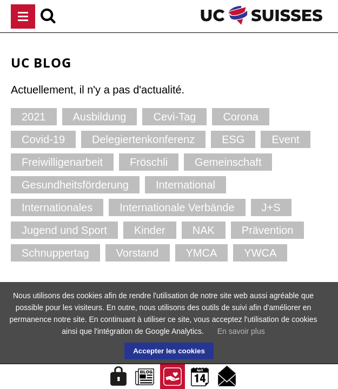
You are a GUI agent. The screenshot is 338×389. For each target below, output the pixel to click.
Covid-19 (43, 139)
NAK (204, 230)
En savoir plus (241, 331)
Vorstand (137, 253)
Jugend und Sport (64, 230)
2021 (34, 117)
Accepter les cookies (169, 351)
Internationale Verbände (177, 207)
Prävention (268, 230)
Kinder (149, 230)
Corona (241, 117)
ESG (233, 139)
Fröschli (149, 162)
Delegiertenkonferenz (143, 139)
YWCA (260, 253)
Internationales (57, 207)
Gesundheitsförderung (75, 185)
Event (285, 139)
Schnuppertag (55, 253)
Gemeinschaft (228, 162)
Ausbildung (100, 117)
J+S (271, 207)
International (185, 185)
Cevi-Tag (174, 117)
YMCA (201, 253)
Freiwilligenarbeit (62, 162)
